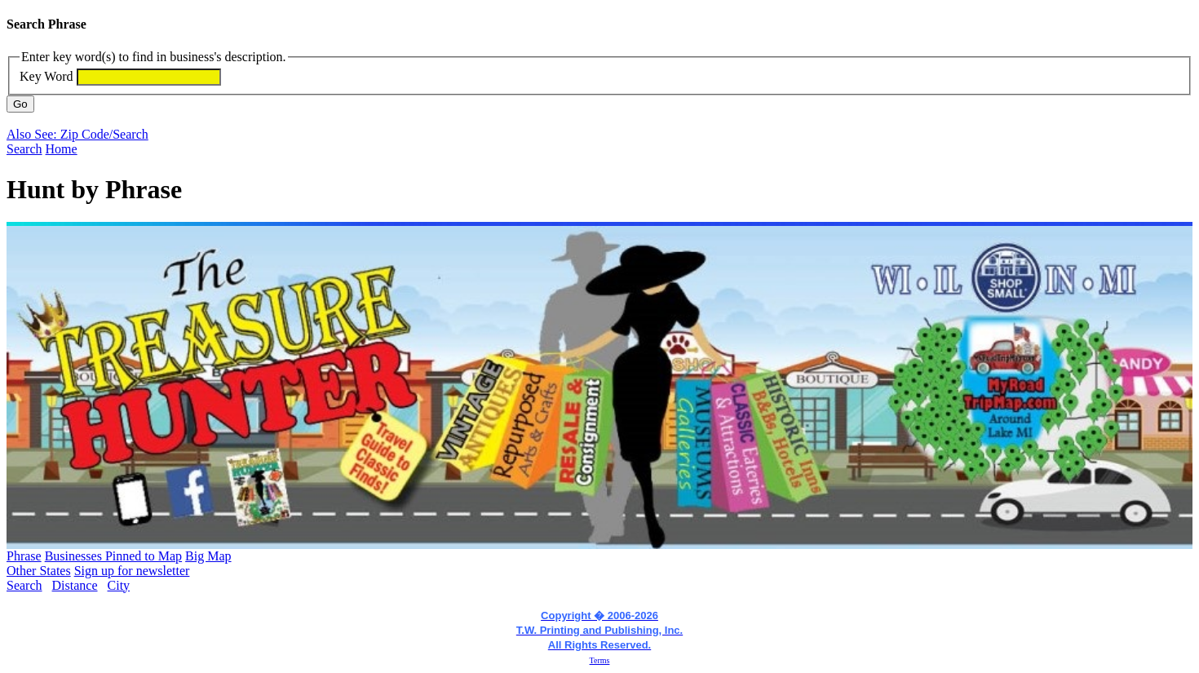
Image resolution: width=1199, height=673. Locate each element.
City (119, 585)
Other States (39, 571)
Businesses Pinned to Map (113, 556)
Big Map (208, 556)
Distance (75, 585)
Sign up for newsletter (132, 571)
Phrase (24, 556)
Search (24, 149)
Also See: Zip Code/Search (77, 134)
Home (61, 149)
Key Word (46, 76)
